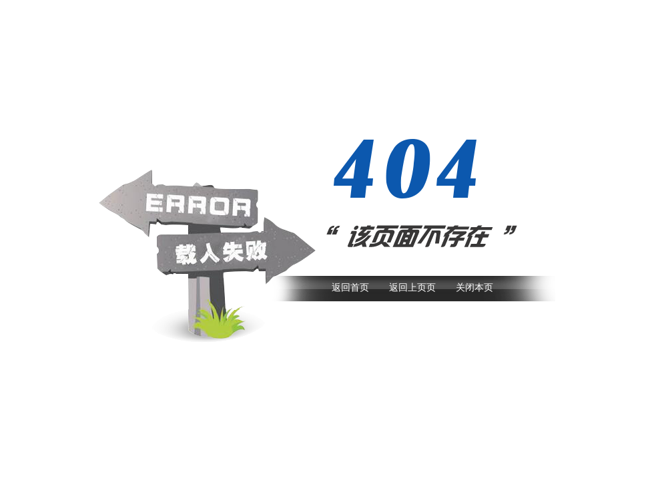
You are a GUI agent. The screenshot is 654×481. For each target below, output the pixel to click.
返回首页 (350, 288)
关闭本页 (474, 288)
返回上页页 (412, 288)
